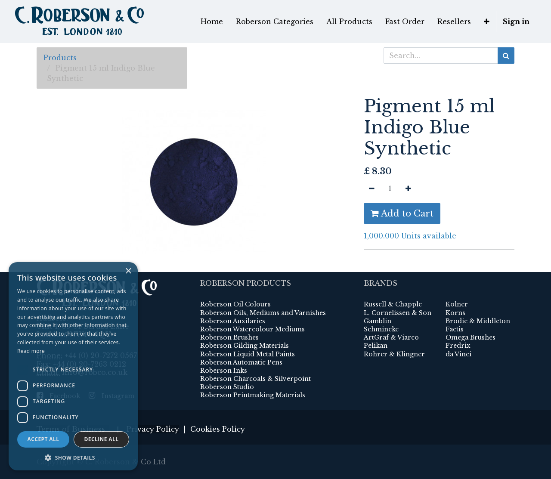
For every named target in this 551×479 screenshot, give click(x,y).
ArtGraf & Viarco (391, 337)
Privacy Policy (153, 429)
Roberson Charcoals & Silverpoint (255, 379)
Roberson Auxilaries (232, 321)
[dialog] (73, 366)
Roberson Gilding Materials (244, 345)
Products (60, 57)
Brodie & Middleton (478, 321)
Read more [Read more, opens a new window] (31, 351)
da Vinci (458, 354)
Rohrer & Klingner (394, 354)
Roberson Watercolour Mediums (252, 329)
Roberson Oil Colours (235, 304)
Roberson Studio (227, 387)
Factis (455, 329)
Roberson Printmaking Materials (252, 395)
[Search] (506, 55)
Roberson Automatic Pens (241, 362)
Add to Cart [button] (402, 213)
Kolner (457, 304)
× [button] (128, 271)
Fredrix (458, 345)
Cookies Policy (217, 429)
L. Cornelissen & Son (397, 313)
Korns (455, 313)
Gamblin (377, 321)
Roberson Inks (223, 370)
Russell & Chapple (393, 304)
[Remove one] (372, 188)
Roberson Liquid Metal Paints (247, 354)
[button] (486, 21)
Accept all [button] (43, 439)
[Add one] (408, 188)
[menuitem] (211, 21)
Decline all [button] (101, 439)
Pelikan (375, 345)
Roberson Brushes (229, 337)
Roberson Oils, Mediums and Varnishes (263, 313)
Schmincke (381, 329)
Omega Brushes (470, 337)
